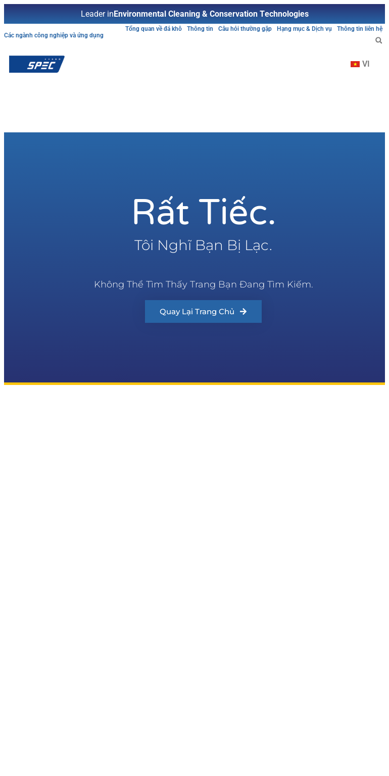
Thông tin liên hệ (359, 28)
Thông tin (200, 28)
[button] (378, 40)
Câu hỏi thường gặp (245, 28)
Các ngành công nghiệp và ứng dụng (54, 35)
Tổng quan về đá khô (153, 28)
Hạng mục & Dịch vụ (304, 28)
